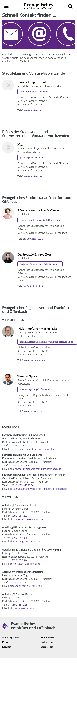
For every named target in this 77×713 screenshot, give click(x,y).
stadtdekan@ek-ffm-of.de (34, 91)
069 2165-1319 (34, 411)
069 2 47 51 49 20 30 (23, 485)
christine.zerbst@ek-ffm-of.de (26, 519)
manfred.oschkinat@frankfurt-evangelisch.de (35, 449)
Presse (5, 642)
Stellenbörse (47, 637)
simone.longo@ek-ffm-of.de (25, 541)
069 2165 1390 (19, 582)
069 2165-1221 (35, 238)
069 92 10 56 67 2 (21, 445)
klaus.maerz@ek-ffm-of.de (24, 608)
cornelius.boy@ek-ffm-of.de (25, 563)
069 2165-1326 (19, 538)
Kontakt (6, 646)
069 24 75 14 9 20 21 (23, 465)
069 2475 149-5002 (36, 360)
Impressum (47, 646)
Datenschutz (48, 642)
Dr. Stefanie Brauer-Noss (34, 254)
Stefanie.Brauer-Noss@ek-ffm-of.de (39, 264)
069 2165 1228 (19, 604)
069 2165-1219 (35, 286)
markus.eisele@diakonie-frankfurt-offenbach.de (46, 341)
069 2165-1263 (19, 515)
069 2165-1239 (34, 176)
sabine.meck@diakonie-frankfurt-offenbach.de (35, 469)
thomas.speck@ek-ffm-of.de (35, 389)
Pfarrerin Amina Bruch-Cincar (38, 210)
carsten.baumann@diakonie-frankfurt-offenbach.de (38, 488)
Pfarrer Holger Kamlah (33, 82)
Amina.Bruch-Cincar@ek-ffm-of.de (39, 220)
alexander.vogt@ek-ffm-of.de (26, 586)
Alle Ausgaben (10, 637)
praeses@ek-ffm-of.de (32, 157)
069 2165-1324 (19, 560)
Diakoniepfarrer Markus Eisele (38, 328)
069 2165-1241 (34, 110)
